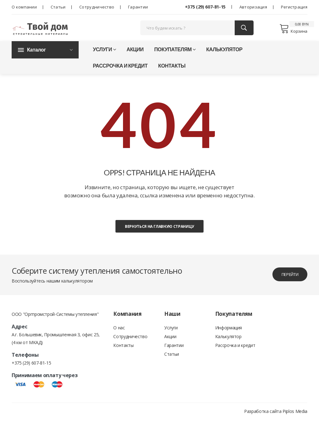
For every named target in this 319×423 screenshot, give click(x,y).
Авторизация (253, 7)
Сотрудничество (96, 7)
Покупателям (175, 52)
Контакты (172, 69)
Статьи (58, 7)
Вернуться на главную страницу (159, 229)
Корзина (293, 30)
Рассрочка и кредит (120, 69)
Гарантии (138, 7)
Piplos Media (295, 414)
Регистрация (294, 7)
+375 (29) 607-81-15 (205, 7)
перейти (287, 277)
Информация (228, 331)
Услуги (104, 52)
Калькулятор (224, 52)
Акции (134, 52)
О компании (24, 7)
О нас (119, 331)
